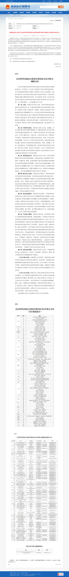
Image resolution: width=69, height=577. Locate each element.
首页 (8, 18)
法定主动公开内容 (17, 18)
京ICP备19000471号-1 (24, 574)
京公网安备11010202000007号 (35, 574)
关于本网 (18, 572)
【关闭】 (59, 564)
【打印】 (56, 564)
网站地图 (61, 1)
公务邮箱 (43, 1)
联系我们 (26, 572)
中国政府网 (49, 1)
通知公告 (22, 18)
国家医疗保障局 (12, 572)
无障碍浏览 (55, 1)
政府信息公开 (12, 18)
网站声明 (22, 572)
